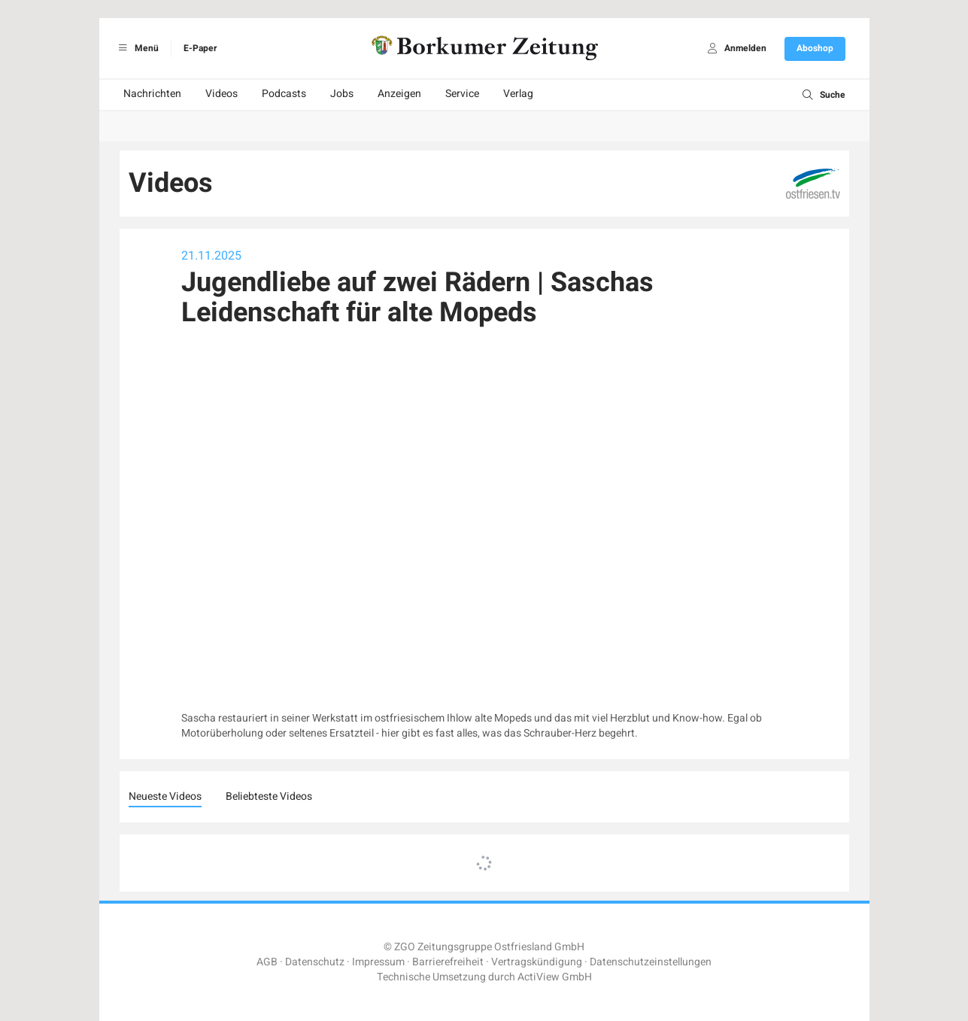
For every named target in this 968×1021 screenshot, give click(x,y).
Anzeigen (399, 94)
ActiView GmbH (554, 977)
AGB (267, 962)
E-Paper (200, 48)
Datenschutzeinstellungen (651, 962)
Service (462, 94)
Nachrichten (152, 94)
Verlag (518, 94)
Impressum (378, 962)
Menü (136, 48)
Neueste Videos (165, 796)
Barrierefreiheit (448, 962)
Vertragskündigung (536, 962)
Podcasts (284, 94)
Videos (221, 94)
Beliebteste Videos (269, 796)
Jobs (342, 94)
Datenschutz (314, 962)
